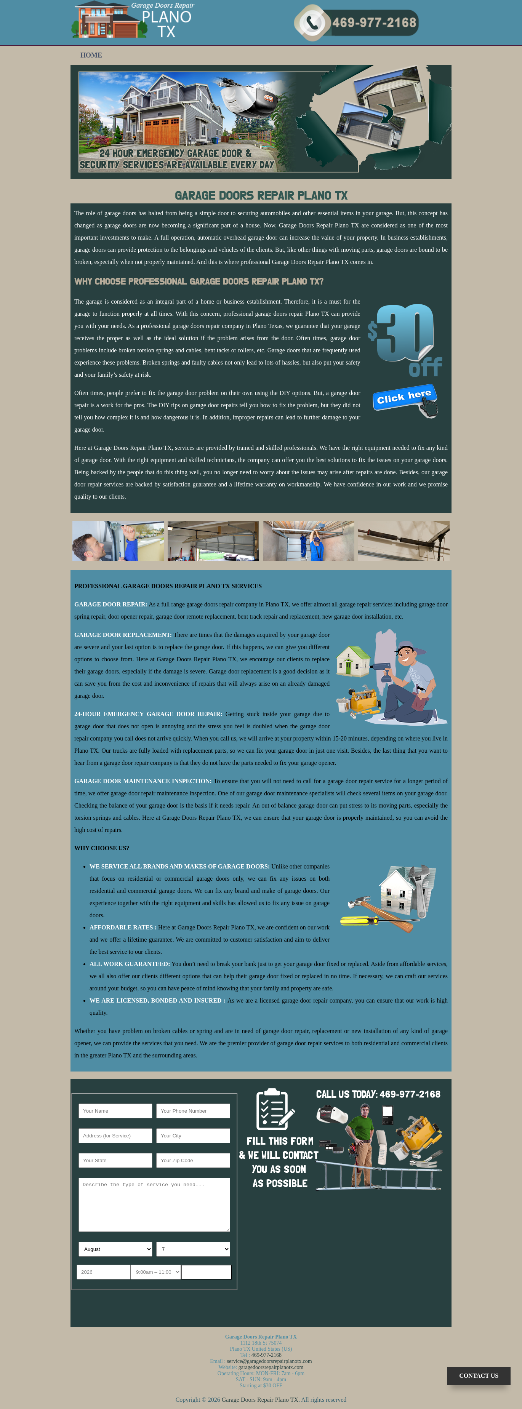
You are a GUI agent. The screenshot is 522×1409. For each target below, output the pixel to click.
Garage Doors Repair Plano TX (260, 1399)
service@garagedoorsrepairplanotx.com (269, 1361)
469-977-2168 (266, 1355)
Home (91, 55)
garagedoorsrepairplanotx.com (271, 1367)
